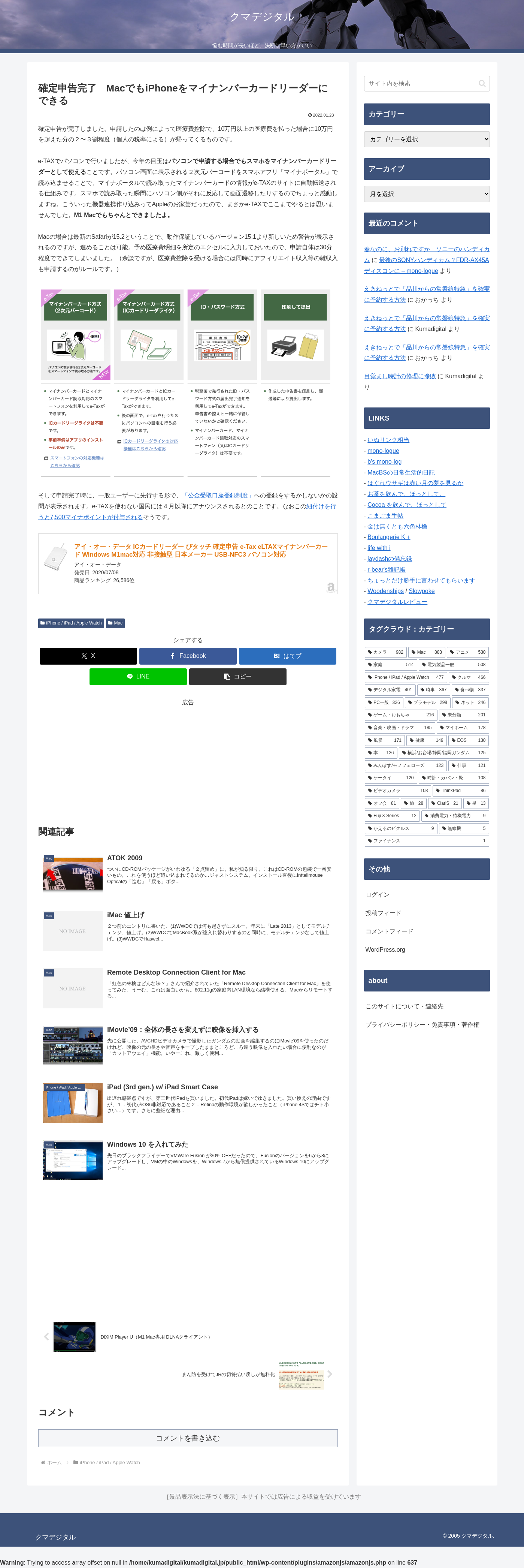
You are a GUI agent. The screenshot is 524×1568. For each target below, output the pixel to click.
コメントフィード (390, 931)
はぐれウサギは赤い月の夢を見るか (415, 483)
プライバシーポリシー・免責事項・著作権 (422, 1024)
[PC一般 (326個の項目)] (384, 702)
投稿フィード (384, 913)
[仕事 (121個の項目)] (468, 765)
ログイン (378, 894)
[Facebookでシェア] (188, 656)
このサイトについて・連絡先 (404, 1006)
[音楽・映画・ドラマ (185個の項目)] (400, 728)
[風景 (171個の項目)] (385, 740)
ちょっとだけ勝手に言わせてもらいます (421, 580)
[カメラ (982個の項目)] (386, 652)
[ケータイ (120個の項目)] (391, 778)
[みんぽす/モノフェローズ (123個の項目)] (406, 765)
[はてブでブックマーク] (287, 656)
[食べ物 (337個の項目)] (470, 690)
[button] (238, 676)
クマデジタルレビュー (397, 602)
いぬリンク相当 (388, 440)
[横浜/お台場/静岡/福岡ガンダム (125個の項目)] (444, 753)
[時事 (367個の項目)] (433, 690)
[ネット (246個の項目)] (470, 702)
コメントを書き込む (188, 1438)
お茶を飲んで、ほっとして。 (406, 494)
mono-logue (383, 451)
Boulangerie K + (388, 537)
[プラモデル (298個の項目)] (428, 702)
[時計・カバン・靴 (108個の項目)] (454, 778)
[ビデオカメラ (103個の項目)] (398, 791)
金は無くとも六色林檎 (397, 526)
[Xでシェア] (88, 656)
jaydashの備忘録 (389, 559)
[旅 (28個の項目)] (414, 803)
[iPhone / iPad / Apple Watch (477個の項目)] (406, 677)
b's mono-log (384, 461)
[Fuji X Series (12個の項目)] (392, 816)
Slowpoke (421, 591)
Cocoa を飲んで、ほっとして (406, 505)
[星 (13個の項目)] (476, 803)
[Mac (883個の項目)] (426, 652)
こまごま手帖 (385, 515)
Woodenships (385, 591)
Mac (115, 623)
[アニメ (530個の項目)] (468, 652)
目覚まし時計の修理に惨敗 (400, 376)
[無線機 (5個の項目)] (464, 828)
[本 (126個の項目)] (381, 753)
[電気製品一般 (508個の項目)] (454, 665)
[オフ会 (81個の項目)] (382, 803)
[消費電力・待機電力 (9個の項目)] (455, 816)
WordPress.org (385, 949)
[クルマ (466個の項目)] (469, 677)
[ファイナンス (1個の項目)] (427, 841)
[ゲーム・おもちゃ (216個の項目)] (401, 715)
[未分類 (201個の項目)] (464, 715)
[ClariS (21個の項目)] (445, 803)
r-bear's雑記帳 (386, 569)
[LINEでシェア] (138, 676)
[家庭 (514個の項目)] (391, 665)
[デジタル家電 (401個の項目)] (390, 690)
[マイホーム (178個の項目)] (463, 728)
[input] (427, 83)
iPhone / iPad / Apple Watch (71, 623)
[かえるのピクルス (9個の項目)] (401, 828)
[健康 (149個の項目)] (426, 740)
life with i (378, 548)
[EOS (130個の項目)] (468, 740)
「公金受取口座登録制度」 (218, 495)
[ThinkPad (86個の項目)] (461, 791)
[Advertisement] (188, 760)
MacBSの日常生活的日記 (401, 472)
